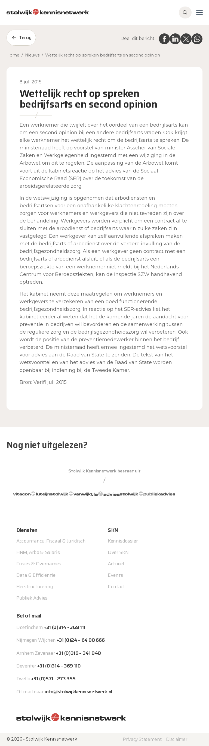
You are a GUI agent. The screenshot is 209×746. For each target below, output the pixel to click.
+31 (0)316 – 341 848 (78, 653)
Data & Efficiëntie (36, 575)
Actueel (116, 564)
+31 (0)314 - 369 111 (64, 627)
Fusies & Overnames (38, 564)
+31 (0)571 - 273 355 (53, 678)
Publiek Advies (32, 598)
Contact (116, 586)
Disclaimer (176, 739)
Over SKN (118, 552)
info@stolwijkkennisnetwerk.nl (78, 691)
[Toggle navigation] (199, 12)
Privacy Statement (142, 739)
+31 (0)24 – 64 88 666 (80, 640)
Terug (25, 37)
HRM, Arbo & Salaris (38, 552)
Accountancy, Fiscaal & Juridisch (50, 541)
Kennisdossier (123, 541)
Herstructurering (34, 586)
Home (13, 55)
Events (115, 575)
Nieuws (32, 55)
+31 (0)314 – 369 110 (59, 666)
